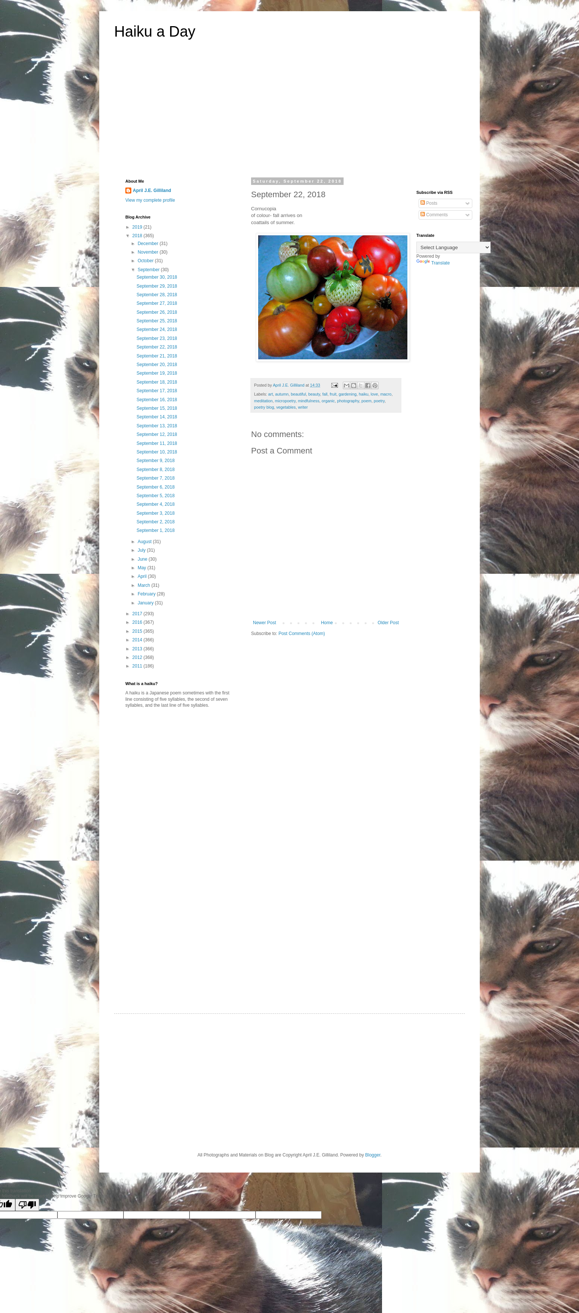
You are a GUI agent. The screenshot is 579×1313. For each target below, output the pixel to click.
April (143, 576)
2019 (138, 227)
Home (327, 622)
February (147, 594)
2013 (138, 648)
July (142, 550)
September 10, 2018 (157, 452)
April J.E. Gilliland (152, 190)
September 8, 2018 (156, 469)
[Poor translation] (27, 1205)
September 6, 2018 (156, 487)
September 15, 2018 (157, 408)
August (145, 541)
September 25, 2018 (157, 320)
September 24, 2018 (157, 329)
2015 (138, 631)
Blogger (373, 1155)
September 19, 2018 (157, 373)
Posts (428, 203)
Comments (434, 214)
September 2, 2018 (156, 521)
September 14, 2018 (157, 416)
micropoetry (285, 401)
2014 (138, 639)
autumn (281, 394)
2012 (138, 657)
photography (348, 401)
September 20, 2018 (157, 364)
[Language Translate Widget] (453, 247)
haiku (364, 394)
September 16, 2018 (157, 399)
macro (385, 394)
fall (325, 394)
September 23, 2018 (157, 338)
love (374, 394)
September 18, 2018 (157, 382)
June (143, 559)
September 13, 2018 (157, 425)
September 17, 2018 (157, 390)
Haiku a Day (154, 31)
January (146, 603)
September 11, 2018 (157, 443)
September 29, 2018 (157, 286)
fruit (333, 394)
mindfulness (308, 401)
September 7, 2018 (156, 478)
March (144, 585)
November (149, 252)
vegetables (285, 407)
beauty (314, 394)
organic (328, 401)
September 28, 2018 (157, 294)
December (149, 243)
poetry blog (264, 407)
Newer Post (264, 622)
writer (303, 407)
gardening (348, 394)
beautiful (298, 394)
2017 (138, 613)
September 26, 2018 (157, 312)
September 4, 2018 (156, 504)
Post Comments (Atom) (301, 633)
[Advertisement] (289, 113)
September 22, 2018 (157, 347)
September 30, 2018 (157, 277)
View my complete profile (150, 200)
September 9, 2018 (156, 460)
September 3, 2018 (156, 513)
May (142, 567)
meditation (263, 401)
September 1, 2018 (156, 530)
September (149, 269)
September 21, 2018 (157, 356)
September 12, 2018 (157, 434)
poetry (379, 401)
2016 (138, 622)
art (270, 394)
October (146, 260)
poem (367, 401)
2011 (138, 666)
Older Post (388, 622)
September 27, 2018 (157, 303)
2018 (138, 235)
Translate (433, 263)
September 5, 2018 (156, 495)
